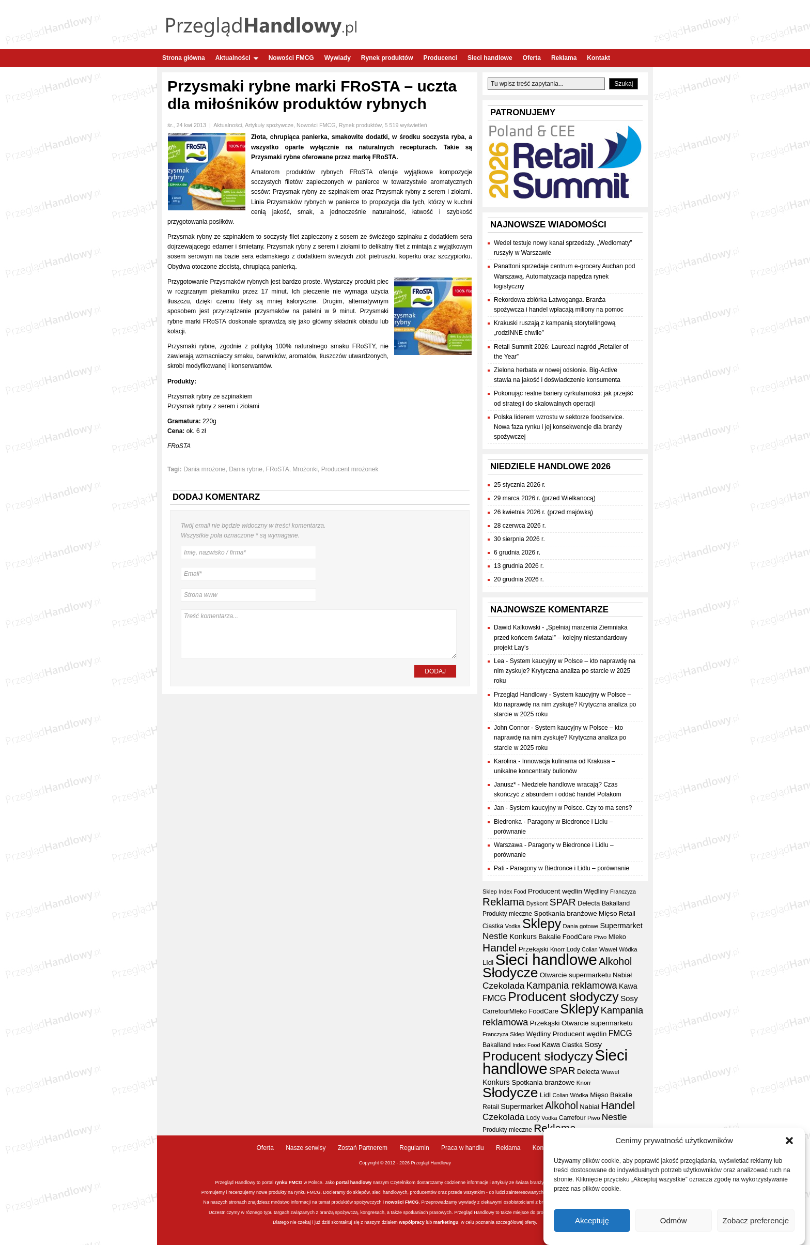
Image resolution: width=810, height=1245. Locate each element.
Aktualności (236, 58)
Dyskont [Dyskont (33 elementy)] (537, 903)
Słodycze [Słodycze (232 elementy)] (510, 972)
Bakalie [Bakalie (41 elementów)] (549, 937)
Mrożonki (305, 469)
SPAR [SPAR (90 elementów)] (563, 902)
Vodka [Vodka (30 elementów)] (513, 926)
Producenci (440, 58)
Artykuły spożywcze (269, 125)
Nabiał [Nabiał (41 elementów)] (622, 975)
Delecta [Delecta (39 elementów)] (589, 903)
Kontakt (598, 58)
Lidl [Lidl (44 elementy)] (487, 962)
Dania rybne (245, 469)
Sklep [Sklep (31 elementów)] (489, 891)
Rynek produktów (387, 58)
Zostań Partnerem (362, 1147)
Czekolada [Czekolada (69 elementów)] (503, 985)
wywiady (467, 1202)
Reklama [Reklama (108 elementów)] (503, 902)
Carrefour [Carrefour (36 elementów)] (495, 1011)
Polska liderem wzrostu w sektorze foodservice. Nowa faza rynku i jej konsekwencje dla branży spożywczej (559, 426)
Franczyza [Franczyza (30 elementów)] (623, 891)
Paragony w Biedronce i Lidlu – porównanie (569, 868)
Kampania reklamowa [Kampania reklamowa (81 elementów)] (571, 985)
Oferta (532, 58)
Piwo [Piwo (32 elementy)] (600, 937)
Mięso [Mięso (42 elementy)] (608, 913)
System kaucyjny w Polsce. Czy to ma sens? (570, 807)
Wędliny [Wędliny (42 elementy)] (596, 891)
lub (428, 1222)
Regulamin (414, 1147)
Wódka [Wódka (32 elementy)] (628, 949)
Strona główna (183, 58)
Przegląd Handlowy (520, 694)
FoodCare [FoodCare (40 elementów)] (578, 937)
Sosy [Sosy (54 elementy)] (629, 998)
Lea (499, 661)
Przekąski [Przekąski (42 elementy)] (534, 949)
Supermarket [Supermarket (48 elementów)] (621, 925)
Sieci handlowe (490, 58)
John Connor (511, 727)
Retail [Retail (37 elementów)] (627, 913)
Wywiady (337, 58)
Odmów (673, 1220)
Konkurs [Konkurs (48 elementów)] (523, 936)
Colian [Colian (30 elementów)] (590, 949)
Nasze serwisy (305, 1147)
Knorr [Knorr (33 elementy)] (557, 949)
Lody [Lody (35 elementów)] (573, 949)
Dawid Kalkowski (517, 627)
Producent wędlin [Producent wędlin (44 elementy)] (555, 891)
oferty (530, 1222)
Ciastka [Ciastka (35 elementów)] (492, 926)
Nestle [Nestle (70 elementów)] (495, 936)
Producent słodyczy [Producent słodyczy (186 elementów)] (563, 997)
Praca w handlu (462, 1147)
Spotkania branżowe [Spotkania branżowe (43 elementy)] (565, 913)
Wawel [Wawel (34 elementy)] (608, 949)
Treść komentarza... (319, 634)
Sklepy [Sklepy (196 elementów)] (541, 923)
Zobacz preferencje (756, 1220)
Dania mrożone (204, 469)
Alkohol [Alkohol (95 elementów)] (615, 961)
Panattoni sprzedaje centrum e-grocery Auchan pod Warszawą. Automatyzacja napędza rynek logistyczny (564, 276)
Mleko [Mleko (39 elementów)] (617, 937)
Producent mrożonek (350, 469)
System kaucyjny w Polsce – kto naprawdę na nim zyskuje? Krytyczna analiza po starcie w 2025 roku (564, 670)
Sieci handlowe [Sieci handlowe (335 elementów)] (546, 959)
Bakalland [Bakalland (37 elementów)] (616, 903)
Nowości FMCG (291, 58)
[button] (789, 1140)
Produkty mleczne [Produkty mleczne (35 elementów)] (507, 913)
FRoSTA (277, 469)
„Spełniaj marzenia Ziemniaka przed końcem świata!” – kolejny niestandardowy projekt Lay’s (561, 637)
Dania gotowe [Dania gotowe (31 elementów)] (580, 926)
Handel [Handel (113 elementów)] (499, 948)
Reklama (564, 58)
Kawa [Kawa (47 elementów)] (628, 986)
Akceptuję (592, 1220)
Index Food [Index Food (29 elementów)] (512, 891)
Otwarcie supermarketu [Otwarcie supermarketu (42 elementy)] (575, 975)
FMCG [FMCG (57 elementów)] (494, 998)
